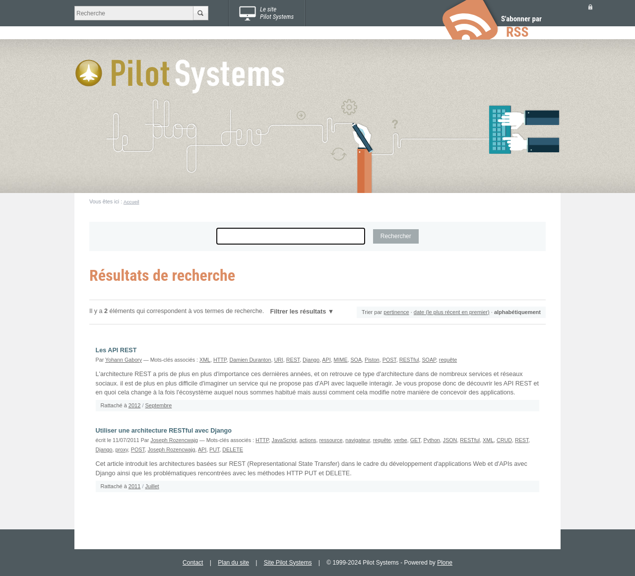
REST (293, 360)
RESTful (409, 360)
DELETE (232, 449)
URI (278, 360)
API (326, 360)
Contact (193, 562)
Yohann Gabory (123, 360)
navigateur (357, 440)
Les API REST (116, 350)
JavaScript (284, 440)
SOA (356, 360)
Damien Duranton (250, 360)
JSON (450, 440)
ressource (330, 440)
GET (415, 440)
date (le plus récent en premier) (452, 312)
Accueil (131, 201)
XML (204, 360)
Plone (444, 562)
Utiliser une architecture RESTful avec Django (164, 430)
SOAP (429, 360)
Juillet (152, 486)
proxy (121, 449)
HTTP (220, 360)
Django (311, 360)
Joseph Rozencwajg (174, 440)
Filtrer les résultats (298, 311)
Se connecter (590, 6)
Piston (372, 360)
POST (389, 360)
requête (448, 360)
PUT (214, 449)
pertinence (396, 312)
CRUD (504, 440)
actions (308, 440)
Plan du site (233, 562)
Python (432, 440)
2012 (134, 405)
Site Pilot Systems (288, 562)
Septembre (158, 405)
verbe (400, 440)
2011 (134, 486)
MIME (341, 360)
